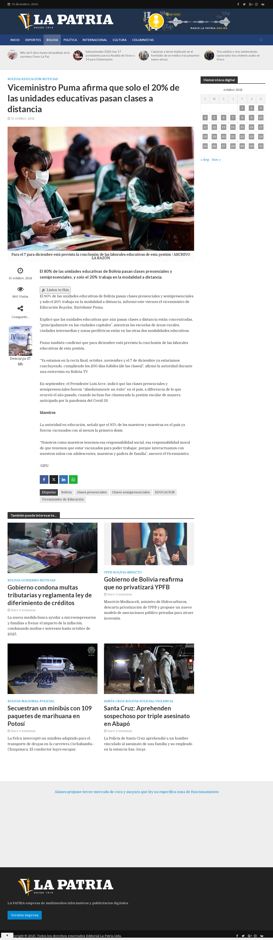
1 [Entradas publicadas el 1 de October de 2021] (242, 108)
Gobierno (30, 580)
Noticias (50, 79)
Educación (31, 79)
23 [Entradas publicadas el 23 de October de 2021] (252, 137)
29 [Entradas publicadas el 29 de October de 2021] (242, 146)
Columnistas (143, 40)
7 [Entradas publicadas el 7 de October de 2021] (233, 118)
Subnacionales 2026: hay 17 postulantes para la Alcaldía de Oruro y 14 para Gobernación (110, 55)
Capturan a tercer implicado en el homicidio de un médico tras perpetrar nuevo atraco (175, 55)
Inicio (15, 40)
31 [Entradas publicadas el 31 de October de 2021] (261, 146)
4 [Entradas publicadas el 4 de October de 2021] (205, 118)
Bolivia (52, 40)
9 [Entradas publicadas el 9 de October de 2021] (252, 118)
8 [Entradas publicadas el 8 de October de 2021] (242, 118)
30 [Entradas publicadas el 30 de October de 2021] (251, 146)
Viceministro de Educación (63, 499)
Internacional (95, 40)
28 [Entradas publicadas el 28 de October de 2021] (233, 146)
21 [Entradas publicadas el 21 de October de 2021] (233, 137)
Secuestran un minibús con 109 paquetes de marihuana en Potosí (50, 715)
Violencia (164, 701)
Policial (47, 701)
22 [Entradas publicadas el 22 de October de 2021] (242, 137)
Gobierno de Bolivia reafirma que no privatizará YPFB (143, 583)
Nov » (216, 160)
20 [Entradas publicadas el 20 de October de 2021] (224, 137)
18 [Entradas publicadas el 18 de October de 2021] (205, 137)
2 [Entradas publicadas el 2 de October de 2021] (251, 108)
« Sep (205, 160)
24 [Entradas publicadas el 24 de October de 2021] (261, 137)
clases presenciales (92, 492)
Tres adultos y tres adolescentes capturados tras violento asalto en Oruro (238, 55)
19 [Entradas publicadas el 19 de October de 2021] (214, 137)
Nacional (30, 701)
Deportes (33, 40)
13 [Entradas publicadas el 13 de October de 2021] (223, 127)
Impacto (134, 572)
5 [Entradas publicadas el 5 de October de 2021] (214, 118)
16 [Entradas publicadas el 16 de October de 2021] (251, 127)
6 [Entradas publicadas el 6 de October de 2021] (224, 118)
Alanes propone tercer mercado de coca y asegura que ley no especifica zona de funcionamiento (137, 797)
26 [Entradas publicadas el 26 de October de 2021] (214, 146)
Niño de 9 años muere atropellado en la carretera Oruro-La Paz (45, 54)
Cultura (119, 40)
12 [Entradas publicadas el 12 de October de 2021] (214, 127)
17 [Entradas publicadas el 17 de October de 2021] (261, 127)
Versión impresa (24, 921)
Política (70, 40)
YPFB (108, 572)
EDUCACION (165, 492)
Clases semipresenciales (131, 492)
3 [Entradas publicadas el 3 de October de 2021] (261, 108)
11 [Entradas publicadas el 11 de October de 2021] (205, 127)
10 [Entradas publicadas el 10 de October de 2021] (261, 118)
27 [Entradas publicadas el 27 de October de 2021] (223, 146)
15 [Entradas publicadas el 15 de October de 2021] (242, 127)
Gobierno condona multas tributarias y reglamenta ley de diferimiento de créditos (50, 595)
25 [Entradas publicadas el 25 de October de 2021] (205, 146)
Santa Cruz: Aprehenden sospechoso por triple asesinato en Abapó (147, 715)
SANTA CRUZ (114, 701)
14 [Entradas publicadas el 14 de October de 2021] (233, 127)
